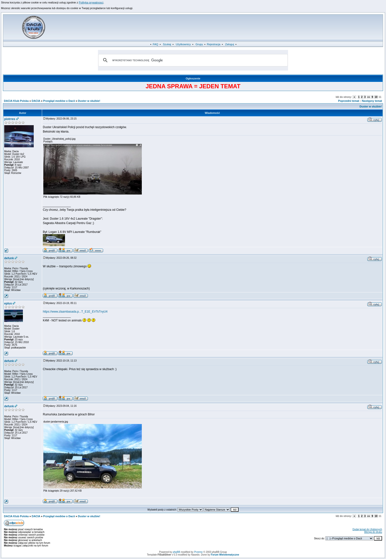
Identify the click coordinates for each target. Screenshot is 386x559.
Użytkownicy (183, 44)
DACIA (36, 100)
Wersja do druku (373, 532)
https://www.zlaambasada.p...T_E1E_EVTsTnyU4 (75, 311)
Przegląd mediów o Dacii (59, 100)
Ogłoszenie (193, 78)
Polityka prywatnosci (91, 2)
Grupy (199, 44)
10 (376, 97)
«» (368, 97)
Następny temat (372, 100)
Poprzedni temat (348, 100)
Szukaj (167, 44)
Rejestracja (213, 44)
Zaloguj (229, 44)
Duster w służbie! (89, 100)
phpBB (176, 552)
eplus (8, 303)
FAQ (155, 44)
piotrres (9, 119)
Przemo (198, 552)
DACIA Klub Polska (16, 100)
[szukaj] (192, 60)
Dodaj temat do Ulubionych (367, 529)
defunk (9, 258)
